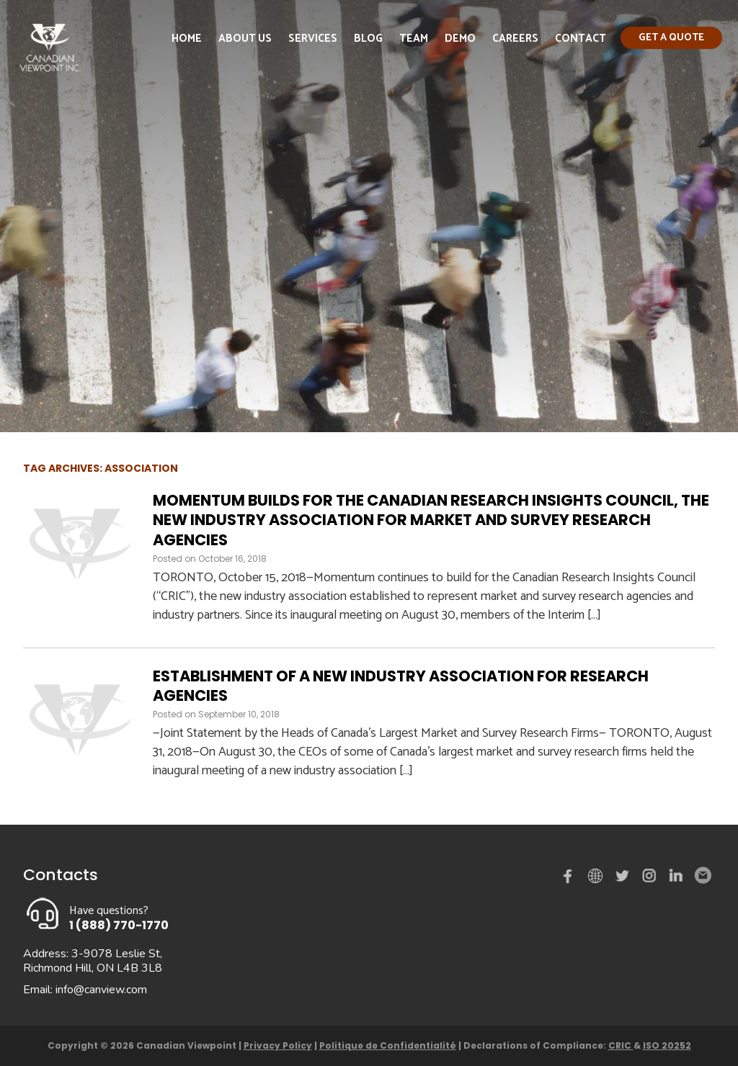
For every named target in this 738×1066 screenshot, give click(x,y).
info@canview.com (101, 990)
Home (187, 39)
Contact (580, 39)
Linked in (676, 879)
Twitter (624, 879)
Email (702, 876)
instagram (650, 879)
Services (312, 39)
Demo (460, 39)
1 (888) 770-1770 (119, 925)
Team (413, 39)
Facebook (570, 879)
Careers (515, 39)
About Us (245, 39)
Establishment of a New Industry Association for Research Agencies (401, 686)
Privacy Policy (278, 1045)
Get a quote (671, 38)
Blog (368, 39)
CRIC (620, 1045)
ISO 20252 (667, 1045)
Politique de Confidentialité (387, 1045)
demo (597, 876)
